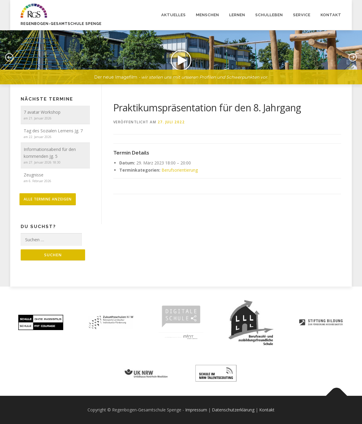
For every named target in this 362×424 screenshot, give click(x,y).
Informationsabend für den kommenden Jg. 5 (50, 152)
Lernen (237, 15)
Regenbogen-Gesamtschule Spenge (61, 24)
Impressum (196, 410)
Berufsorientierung (180, 170)
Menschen (207, 15)
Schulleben (269, 15)
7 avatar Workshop (42, 112)
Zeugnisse (33, 175)
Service (301, 15)
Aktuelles (173, 15)
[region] (181, 52)
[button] (181, 57)
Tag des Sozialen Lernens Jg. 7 (53, 131)
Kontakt (331, 15)
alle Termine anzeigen (48, 199)
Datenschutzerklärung (233, 410)
